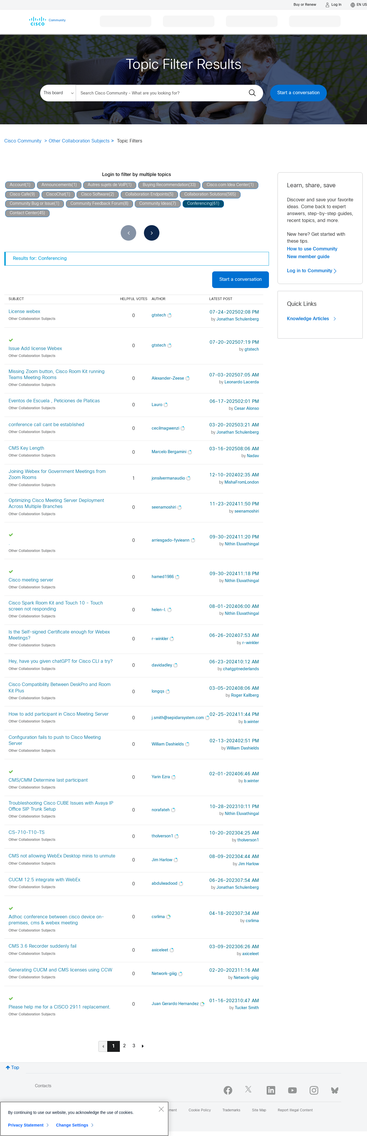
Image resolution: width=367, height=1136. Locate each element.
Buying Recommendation (165, 185)
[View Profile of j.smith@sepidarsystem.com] (178, 718)
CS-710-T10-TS (26, 832)
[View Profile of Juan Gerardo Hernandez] (175, 1004)
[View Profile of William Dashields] (168, 744)
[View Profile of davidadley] (162, 665)
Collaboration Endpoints (146, 194)
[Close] (161, 1109)
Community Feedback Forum (97, 204)
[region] (84, 1119)
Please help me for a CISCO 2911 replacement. (60, 1007)
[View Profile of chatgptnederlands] (241, 669)
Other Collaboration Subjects (79, 141)
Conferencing (199, 204)
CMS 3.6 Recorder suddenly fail (43, 946)
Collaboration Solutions (205, 194)
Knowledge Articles (311, 318)
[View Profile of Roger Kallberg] (245, 696)
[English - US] (359, 5)
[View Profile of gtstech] (159, 315)
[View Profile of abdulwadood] (164, 884)
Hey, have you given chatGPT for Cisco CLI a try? (61, 661)
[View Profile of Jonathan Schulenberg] (237, 319)
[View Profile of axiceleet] (160, 950)
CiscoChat (55, 194)
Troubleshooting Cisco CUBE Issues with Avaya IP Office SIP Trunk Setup (61, 806)
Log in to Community (311, 271)
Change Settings (72, 1125)
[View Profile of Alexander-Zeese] (168, 378)
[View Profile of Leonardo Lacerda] (242, 382)
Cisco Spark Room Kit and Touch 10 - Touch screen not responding (56, 606)
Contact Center (24, 213)
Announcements (57, 185)
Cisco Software (95, 194)
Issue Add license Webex (35, 349)
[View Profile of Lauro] (157, 405)
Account (17, 185)
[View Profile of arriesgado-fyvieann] (171, 540)
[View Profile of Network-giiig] (164, 974)
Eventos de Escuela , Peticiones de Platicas (54, 401)
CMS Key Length (26, 448)
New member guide (308, 257)
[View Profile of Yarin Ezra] (161, 777)
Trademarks (231, 1110)
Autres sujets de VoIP (107, 185)
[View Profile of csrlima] (158, 917)
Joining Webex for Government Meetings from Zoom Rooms (57, 475)
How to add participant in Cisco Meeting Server (59, 714)
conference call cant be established (46, 425)
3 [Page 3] (133, 1046)
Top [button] (15, 1068)
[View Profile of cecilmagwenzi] (165, 428)
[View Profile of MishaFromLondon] (242, 482)
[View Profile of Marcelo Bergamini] (169, 452)
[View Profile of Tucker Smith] (247, 1008)
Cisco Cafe (20, 194)
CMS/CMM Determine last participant (48, 780)
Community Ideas (155, 204)
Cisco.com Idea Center (228, 185)
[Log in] (333, 5)
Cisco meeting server (31, 580)
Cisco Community (22, 141)
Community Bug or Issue (32, 204)
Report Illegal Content (295, 1110)
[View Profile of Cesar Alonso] (246, 409)
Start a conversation (298, 93)
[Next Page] (142, 1046)
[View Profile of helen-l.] (159, 610)
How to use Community (312, 249)
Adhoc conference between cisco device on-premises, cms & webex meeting (56, 920)
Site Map (259, 1110)
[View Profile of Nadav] (253, 456)
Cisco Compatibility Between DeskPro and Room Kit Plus (60, 688)
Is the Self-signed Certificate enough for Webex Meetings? (59, 635)
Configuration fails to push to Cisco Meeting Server (55, 740)
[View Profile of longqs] (158, 691)
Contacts (43, 1086)
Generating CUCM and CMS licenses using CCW (60, 970)
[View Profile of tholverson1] (162, 836)
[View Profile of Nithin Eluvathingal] (242, 544)
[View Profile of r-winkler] (160, 639)
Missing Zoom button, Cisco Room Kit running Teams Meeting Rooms (57, 375)
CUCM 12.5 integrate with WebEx (44, 880)
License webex (24, 312)
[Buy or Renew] (305, 4)
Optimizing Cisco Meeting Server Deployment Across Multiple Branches (56, 504)
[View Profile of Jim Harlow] (162, 860)
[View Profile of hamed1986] (163, 577)
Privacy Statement (26, 1125)
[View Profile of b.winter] (251, 722)
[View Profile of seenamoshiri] (164, 507)
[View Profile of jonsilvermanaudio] (168, 478)
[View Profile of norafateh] (161, 810)
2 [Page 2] (124, 1046)
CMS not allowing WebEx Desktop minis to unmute (62, 856)
